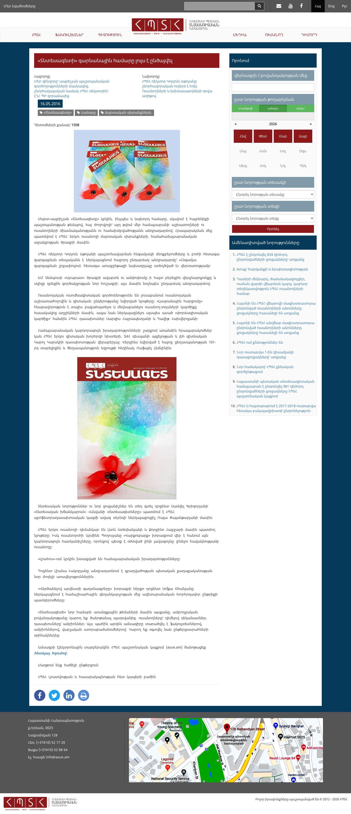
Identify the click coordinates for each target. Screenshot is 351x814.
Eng (331, 6)
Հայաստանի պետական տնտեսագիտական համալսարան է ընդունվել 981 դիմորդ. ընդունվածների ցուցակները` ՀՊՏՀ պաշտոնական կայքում (275, 388)
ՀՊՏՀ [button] (36, 34)
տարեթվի (245, 108)
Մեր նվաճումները (20, 6)
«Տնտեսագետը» (56, 112)
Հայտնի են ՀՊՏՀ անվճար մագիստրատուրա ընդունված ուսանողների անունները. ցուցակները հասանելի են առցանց (275, 327)
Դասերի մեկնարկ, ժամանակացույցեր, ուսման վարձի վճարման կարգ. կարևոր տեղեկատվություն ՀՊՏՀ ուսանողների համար (272, 286)
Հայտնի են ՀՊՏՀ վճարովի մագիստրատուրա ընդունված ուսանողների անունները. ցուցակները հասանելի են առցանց (276, 308)
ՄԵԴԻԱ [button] (240, 34)
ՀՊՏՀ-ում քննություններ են (260, 342)
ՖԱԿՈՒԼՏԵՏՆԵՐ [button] (69, 34)
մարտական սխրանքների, (126, 112)
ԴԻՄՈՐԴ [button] (309, 34)
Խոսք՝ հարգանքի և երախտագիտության (272, 269)
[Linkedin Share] (69, 695)
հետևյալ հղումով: (50, 653)
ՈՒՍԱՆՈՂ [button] (274, 34)
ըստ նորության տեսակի (260, 182)
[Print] (83, 695)
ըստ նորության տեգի (257, 206)
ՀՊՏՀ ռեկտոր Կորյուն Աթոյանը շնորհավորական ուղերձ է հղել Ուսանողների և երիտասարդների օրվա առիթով (177, 88)
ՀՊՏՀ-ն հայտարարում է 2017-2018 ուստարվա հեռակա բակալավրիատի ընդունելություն (276, 408)
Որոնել (273, 229)
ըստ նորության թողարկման (264, 99)
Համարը (86, 112)
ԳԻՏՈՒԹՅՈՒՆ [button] (110, 34)
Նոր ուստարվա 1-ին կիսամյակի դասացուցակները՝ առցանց (265, 354)
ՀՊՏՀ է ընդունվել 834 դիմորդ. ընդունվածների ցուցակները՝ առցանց (270, 257)
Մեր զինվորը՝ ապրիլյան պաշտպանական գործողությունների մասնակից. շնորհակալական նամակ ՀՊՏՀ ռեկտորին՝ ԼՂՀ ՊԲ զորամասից (71, 88)
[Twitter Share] (54, 695)
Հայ (318, 6)
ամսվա (273, 108)
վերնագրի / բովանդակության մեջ (270, 75)
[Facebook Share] (39, 695)
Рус (344, 6)
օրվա (300, 108)
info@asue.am (57, 757)
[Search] (259, 6)
